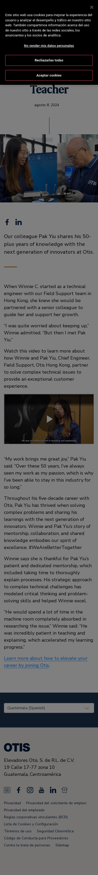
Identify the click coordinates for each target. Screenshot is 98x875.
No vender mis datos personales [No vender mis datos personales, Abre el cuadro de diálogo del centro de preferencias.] (49, 46)
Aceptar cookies (48, 75)
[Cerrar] (91, 7)
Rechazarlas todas (49, 60)
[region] (49, 42)
